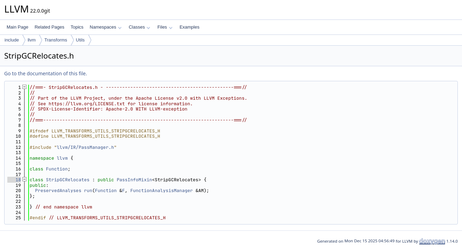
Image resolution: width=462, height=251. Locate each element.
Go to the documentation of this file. (45, 73)
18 (14, 180)
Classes (139, 27)
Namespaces (105, 27)
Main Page (17, 27)
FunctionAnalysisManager (161, 190)
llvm (32, 40)
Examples (189, 27)
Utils (80, 40)
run (88, 190)
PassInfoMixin (134, 180)
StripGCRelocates (68, 180)
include (12, 40)
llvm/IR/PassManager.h (85, 147)
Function (57, 169)
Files (164, 27)
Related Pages (49, 27)
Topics (76, 27)
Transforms (55, 40)
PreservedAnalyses (58, 190)
